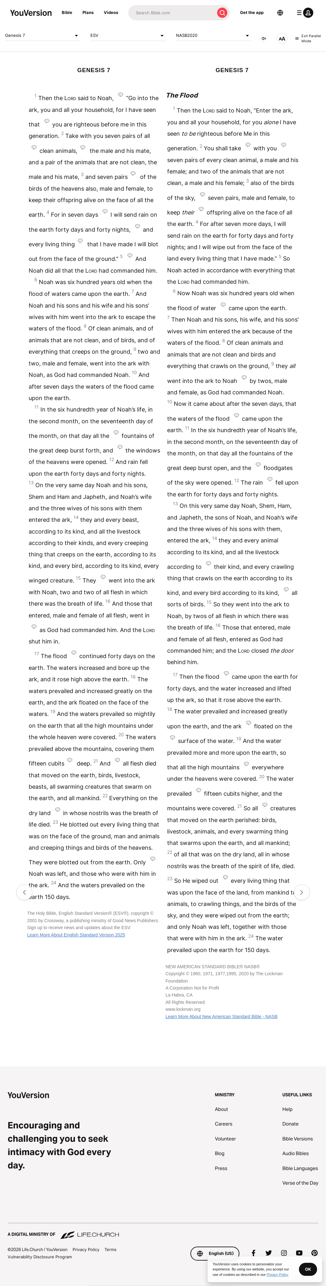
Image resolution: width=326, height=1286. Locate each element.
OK (308, 1269)
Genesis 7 (42, 35)
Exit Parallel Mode (308, 39)
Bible (67, 12)
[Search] (171, 13)
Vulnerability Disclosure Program (40, 1256)
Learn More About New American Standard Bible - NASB (222, 1016)
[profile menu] (304, 12)
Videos (111, 12)
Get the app (252, 12)
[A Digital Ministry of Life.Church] (163, 1231)
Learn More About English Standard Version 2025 (76, 934)
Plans (88, 12)
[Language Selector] (280, 12)
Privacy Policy (86, 1249)
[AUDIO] (264, 38)
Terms (110, 1249)
